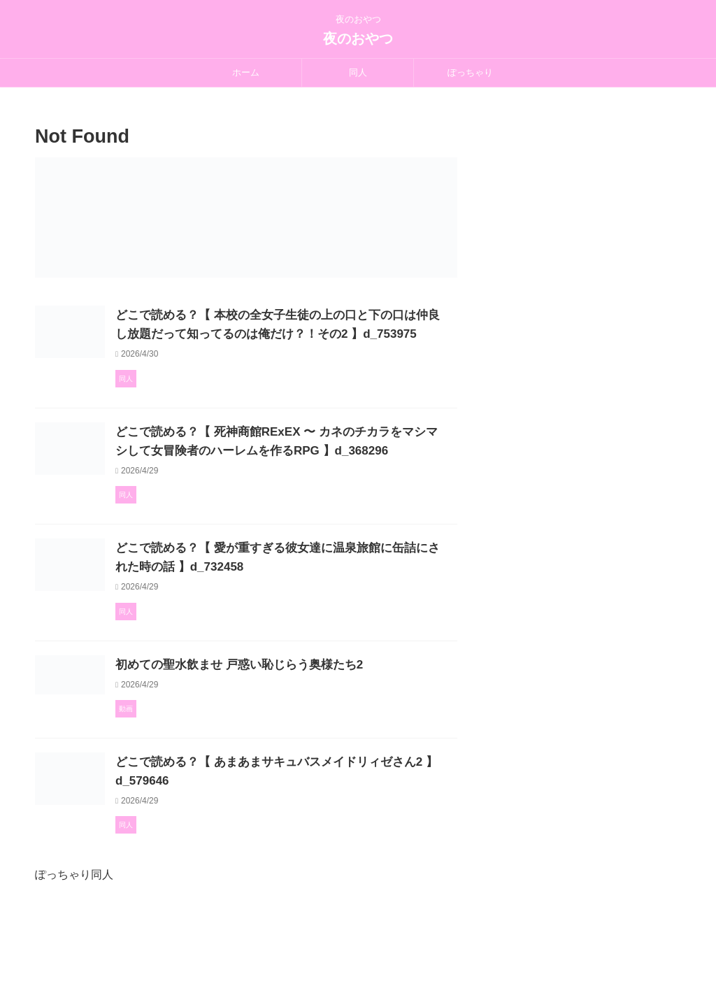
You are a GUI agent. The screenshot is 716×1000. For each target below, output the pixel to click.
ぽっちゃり (470, 72)
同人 (358, 72)
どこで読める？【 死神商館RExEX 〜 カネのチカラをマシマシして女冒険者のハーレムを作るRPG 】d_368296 (309, 469)
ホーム (245, 72)
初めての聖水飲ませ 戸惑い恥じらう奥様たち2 (301, 719)
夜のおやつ (358, 38)
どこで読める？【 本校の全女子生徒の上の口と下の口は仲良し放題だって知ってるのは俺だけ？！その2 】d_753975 (314, 334)
